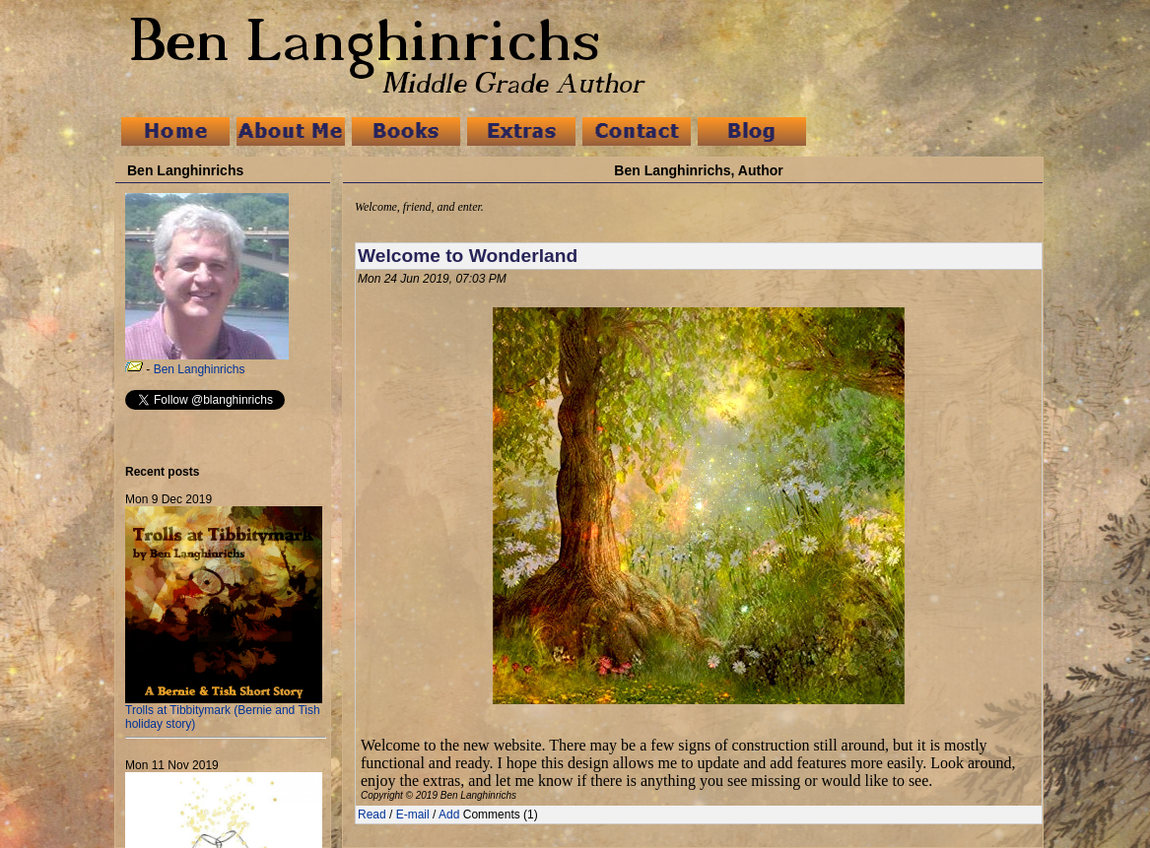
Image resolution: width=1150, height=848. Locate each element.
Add (449, 814)
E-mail (413, 814)
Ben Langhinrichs (199, 369)
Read (372, 814)
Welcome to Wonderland (467, 255)
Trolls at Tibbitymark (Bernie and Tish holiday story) (223, 711)
